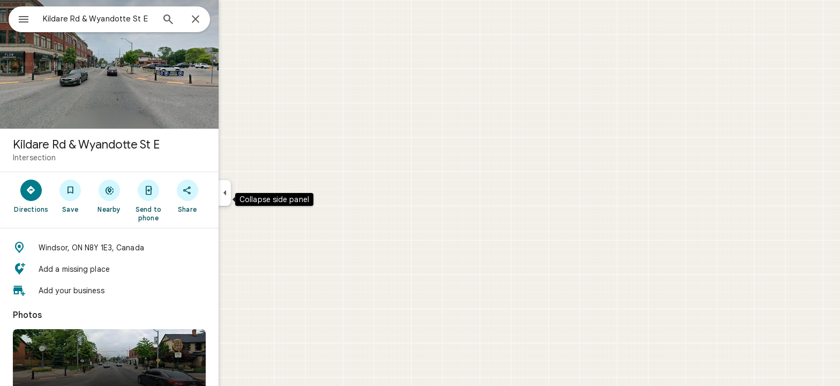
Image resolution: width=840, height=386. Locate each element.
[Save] (109, 195)
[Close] (234, 19)
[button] (148, 247)
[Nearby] (148, 195)
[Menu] (19, 18)
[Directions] (69, 195)
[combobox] (126, 18)
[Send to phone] (186, 199)
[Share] (225, 195)
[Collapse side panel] (263, 193)
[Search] (207, 20)
